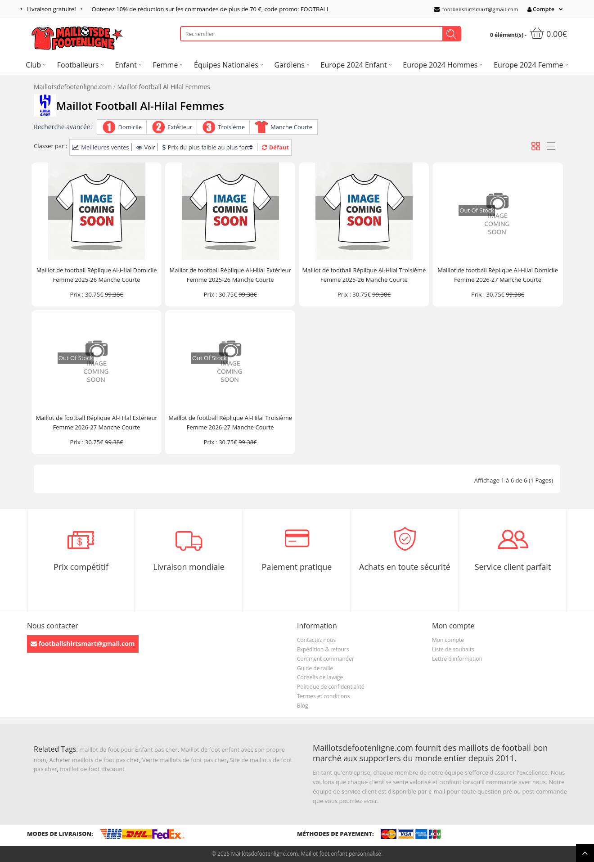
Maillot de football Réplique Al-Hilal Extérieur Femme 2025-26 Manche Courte (230, 275)
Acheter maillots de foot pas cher (95, 760)
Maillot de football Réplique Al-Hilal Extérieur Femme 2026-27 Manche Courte (96, 422)
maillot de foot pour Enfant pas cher (128, 749)
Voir (145, 147)
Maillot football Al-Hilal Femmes (163, 86)
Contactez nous (316, 640)
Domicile (130, 127)
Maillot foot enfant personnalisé (341, 853)
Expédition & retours (323, 649)
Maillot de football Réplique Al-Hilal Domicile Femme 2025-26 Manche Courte (96, 275)
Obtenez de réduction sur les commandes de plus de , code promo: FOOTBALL (211, 9)
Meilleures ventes (100, 147)
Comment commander (325, 659)
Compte (540, 9)
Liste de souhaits (453, 649)
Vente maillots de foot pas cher (184, 760)
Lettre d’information (457, 659)
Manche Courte (291, 127)
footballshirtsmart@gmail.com (476, 9)
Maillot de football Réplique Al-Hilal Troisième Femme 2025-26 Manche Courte (364, 275)
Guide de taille (315, 668)
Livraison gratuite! (51, 9)
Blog (302, 705)
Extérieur (179, 127)
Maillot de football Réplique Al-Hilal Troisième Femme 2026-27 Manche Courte (230, 422)
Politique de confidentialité (330, 687)
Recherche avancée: (63, 126)
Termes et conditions (323, 696)
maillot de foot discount (92, 769)
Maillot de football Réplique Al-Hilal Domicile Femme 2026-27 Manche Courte (497, 275)
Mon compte (448, 640)
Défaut (275, 147)
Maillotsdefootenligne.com (73, 86)
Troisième (231, 127)
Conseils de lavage (320, 677)
